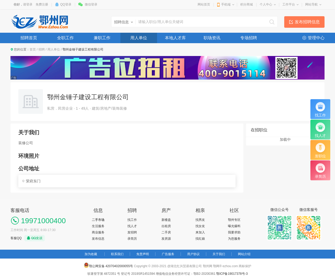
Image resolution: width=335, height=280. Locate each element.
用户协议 (193, 254)
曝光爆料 (234, 226)
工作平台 (288, 4)
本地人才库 (175, 38)
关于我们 (219, 254)
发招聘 (132, 232)
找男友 (200, 220)
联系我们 (117, 254)
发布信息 (98, 238)
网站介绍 (244, 254)
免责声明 (142, 254)
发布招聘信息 (307, 22)
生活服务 (98, 226)
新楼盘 (166, 220)
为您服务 (234, 238)
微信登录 (91, 4)
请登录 (27, 4)
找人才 (132, 226)
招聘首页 (28, 38)
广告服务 (168, 254)
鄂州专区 (234, 220)
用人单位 (138, 38)
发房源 (166, 238)
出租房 (166, 226)
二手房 (166, 232)
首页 (33, 49)
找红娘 (200, 238)
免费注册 (42, 4)
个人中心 (266, 4)
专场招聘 (248, 38)
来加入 (200, 232)
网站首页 (204, 4)
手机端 (226, 4)
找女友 (200, 226)
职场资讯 (212, 38)
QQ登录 (65, 4)
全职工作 (65, 38)
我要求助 (234, 232)
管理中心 (316, 38)
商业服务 (98, 232)
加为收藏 (91, 254)
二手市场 (98, 220)
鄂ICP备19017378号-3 (232, 274)
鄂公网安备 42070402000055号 (108, 265)
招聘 (41, 49)
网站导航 (311, 4)
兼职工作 (102, 38)
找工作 (132, 220)
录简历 (132, 238)
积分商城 (246, 4)
